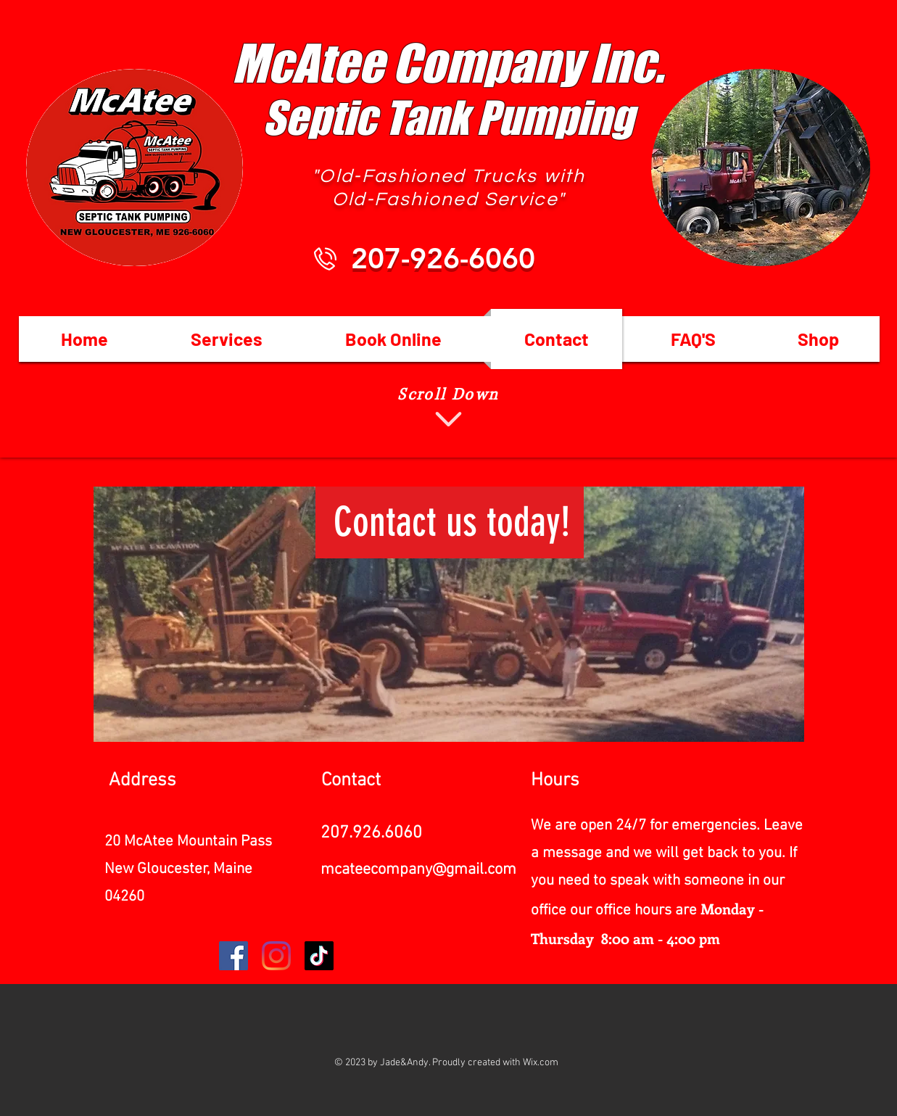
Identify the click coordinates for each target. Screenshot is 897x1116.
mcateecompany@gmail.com (418, 870)
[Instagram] (276, 955)
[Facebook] (233, 955)
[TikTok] (319, 955)
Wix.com (540, 1063)
